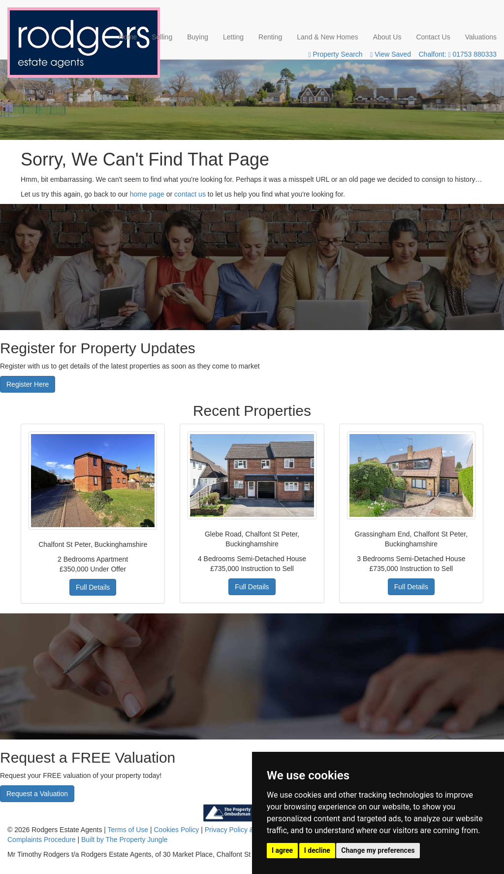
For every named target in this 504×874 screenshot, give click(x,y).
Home (128, 37)
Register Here (27, 384)
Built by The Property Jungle (124, 839)
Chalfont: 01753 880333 (458, 54)
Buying (197, 37)
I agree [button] (282, 850)
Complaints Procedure (41, 839)
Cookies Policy (176, 830)
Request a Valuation (37, 794)
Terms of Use (128, 830)
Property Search (335, 54)
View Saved (390, 54)
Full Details (93, 587)
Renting (270, 37)
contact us (190, 194)
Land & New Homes (327, 37)
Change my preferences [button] (377, 850)
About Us (387, 37)
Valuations (481, 37)
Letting (233, 37)
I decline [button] (317, 850)
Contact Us (433, 37)
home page (147, 194)
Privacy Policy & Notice (240, 830)
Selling (162, 37)
